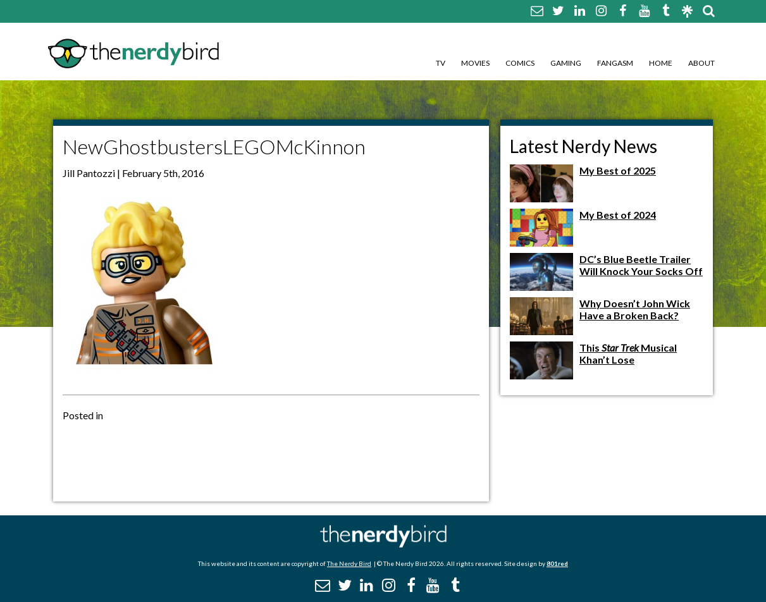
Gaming (565, 63)
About (701, 63)
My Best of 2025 (617, 170)
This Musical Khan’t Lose (628, 353)
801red (557, 563)
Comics (519, 63)
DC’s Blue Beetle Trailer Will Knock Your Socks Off (641, 265)
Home (660, 63)
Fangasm (615, 63)
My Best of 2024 (617, 215)
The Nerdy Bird (349, 563)
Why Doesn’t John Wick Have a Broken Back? (634, 309)
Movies (475, 63)
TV (440, 63)
